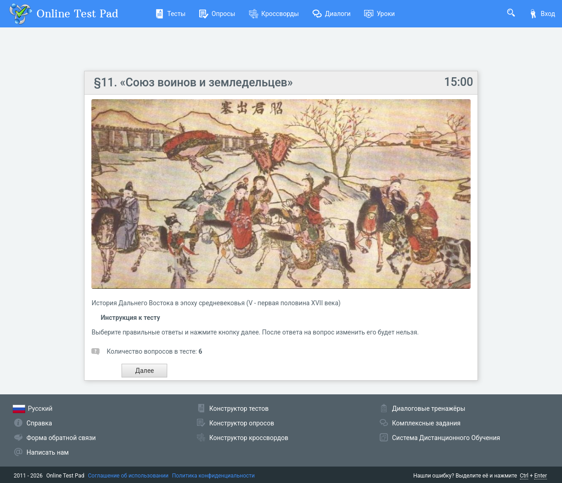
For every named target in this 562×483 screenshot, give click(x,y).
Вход (542, 13)
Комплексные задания (426, 423)
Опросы (217, 13)
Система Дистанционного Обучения (446, 437)
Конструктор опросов (241, 423)
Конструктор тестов (239, 408)
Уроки (379, 13)
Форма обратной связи (61, 437)
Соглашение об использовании (128, 475)
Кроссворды (274, 13)
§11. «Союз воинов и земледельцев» (193, 82)
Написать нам (48, 452)
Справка (39, 423)
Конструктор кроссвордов (248, 437)
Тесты (170, 13)
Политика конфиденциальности (213, 475)
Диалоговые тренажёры (428, 408)
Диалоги (331, 13)
